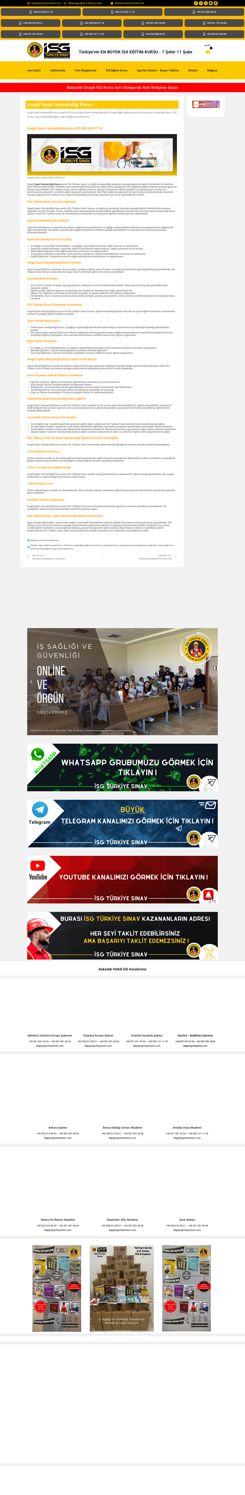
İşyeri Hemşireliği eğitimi (41, 549)
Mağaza (212, 70)
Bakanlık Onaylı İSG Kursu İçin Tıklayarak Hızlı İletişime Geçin (122, 87)
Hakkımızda (57, 70)
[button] (31, 682)
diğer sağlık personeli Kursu (51, 545)
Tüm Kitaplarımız (85, 70)
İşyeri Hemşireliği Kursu (47, 184)
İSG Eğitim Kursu (116, 70)
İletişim (193, 70)
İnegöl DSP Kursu (111, 545)
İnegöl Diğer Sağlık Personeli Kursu (88, 545)
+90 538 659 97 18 (88, 128)
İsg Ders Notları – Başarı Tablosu (158, 70)
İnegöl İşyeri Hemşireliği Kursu (161, 545)
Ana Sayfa (34, 70)
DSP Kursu (68, 545)
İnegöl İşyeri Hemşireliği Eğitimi (133, 545)
